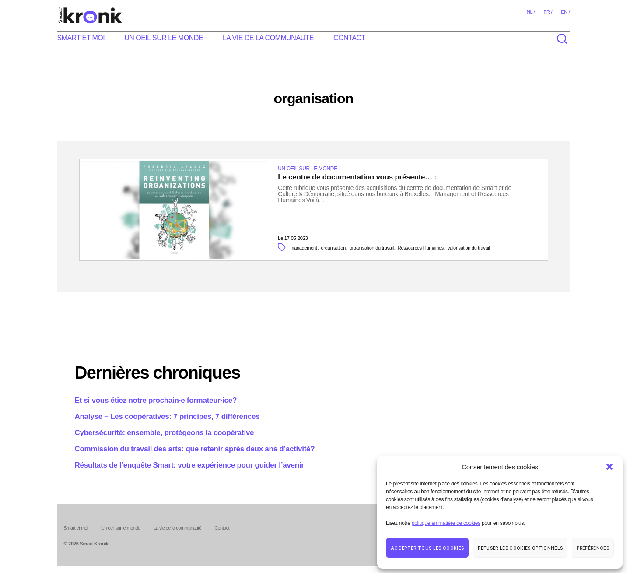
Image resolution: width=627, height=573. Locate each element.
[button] (609, 466)
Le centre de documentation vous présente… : (357, 177)
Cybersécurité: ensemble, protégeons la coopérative (164, 433)
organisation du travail (372, 247)
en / (565, 11)
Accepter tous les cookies (427, 548)
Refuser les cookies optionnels (520, 548)
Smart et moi (81, 38)
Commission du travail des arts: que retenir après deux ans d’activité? (195, 449)
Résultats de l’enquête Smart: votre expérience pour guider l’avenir (189, 465)
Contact (349, 38)
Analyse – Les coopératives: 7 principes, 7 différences (167, 416)
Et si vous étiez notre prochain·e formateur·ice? (156, 400)
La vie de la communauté (268, 38)
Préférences (593, 548)
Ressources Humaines (421, 247)
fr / (547, 11)
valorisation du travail (469, 247)
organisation (333, 247)
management (303, 247)
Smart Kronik (94, 544)
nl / (531, 11)
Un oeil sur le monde (163, 38)
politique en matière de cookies (446, 523)
